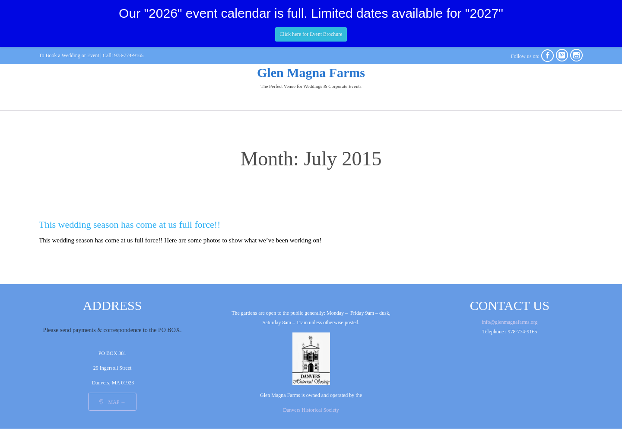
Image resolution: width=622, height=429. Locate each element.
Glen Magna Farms (311, 72)
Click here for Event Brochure (310, 34)
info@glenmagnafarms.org (509, 322)
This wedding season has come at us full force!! (129, 224)
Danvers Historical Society (311, 410)
